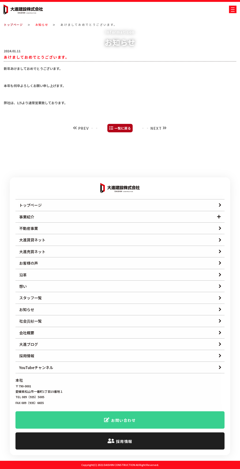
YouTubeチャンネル (36, 367)
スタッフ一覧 (30, 298)
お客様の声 (28, 263)
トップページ (14, 25)
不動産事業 (28, 228)
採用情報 (26, 356)
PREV (83, 165)
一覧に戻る (122, 165)
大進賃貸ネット (32, 240)
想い (23, 286)
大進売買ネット (32, 251)
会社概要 (26, 333)
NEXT (156, 165)
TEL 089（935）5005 (29, 397)
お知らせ (45, 25)
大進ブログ (28, 344)
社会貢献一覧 (30, 321)
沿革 (23, 275)
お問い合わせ (123, 420)
